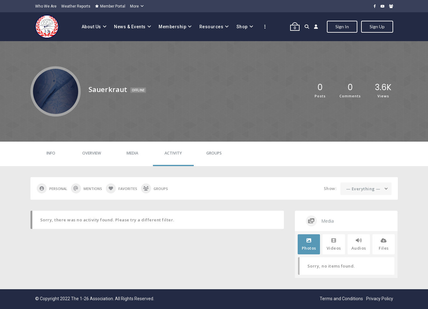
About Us (91, 26)
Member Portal (110, 6)
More (134, 6)
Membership (172, 26)
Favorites (121, 188)
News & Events (130, 26)
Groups (214, 153)
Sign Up (377, 26)
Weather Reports (75, 6)
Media (132, 153)
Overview (91, 153)
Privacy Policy (379, 298)
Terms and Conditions (341, 298)
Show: (330, 188)
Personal (52, 188)
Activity (173, 153)
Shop (242, 26)
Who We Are (46, 6)
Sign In (342, 26)
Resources (211, 26)
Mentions (86, 188)
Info (50, 153)
